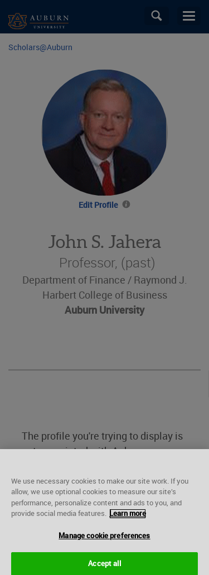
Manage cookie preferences (104, 539)
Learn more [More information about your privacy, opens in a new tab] (127, 516)
